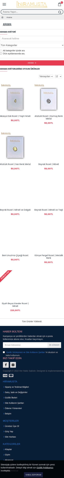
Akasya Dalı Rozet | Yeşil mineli (15, 116)
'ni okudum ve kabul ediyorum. (30, 353)
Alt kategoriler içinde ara (12, 50)
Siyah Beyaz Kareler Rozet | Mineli (15, 304)
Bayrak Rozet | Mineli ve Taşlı (48, 210)
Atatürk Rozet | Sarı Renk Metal (15, 164)
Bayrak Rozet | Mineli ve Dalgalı (15, 210)
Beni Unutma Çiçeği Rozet (15, 255)
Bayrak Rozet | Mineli (49, 164)
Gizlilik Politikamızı (44, 467)
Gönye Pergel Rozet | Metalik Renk (48, 256)
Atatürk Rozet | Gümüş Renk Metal (49, 117)
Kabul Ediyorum (33, 475)
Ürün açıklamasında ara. (12, 53)
